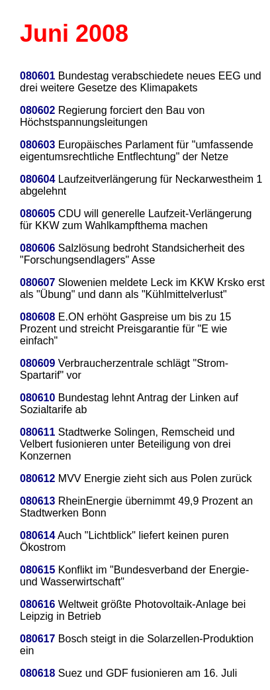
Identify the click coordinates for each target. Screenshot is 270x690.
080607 (37, 282)
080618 (37, 673)
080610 (37, 397)
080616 (37, 604)
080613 (37, 501)
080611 (37, 432)
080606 (37, 248)
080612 (37, 478)
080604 (37, 179)
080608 (37, 316)
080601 (37, 75)
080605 (37, 213)
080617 (37, 638)
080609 (37, 363)
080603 (37, 144)
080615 (37, 569)
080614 (37, 535)
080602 (37, 110)
